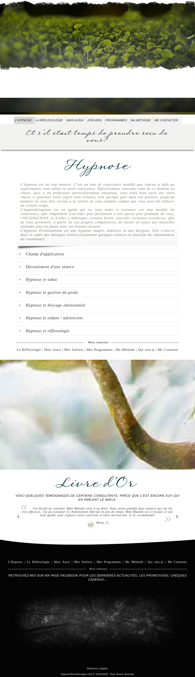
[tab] (97, 254)
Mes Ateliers (74, 349)
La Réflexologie (49, 120)
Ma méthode (141, 120)
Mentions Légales (97, 668)
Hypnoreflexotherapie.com (76, 674)
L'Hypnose (23, 120)
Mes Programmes (100, 349)
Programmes (116, 120)
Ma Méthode (125, 349)
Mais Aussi (75, 120)
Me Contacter (166, 120)
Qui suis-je (146, 349)
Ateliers (95, 120)
